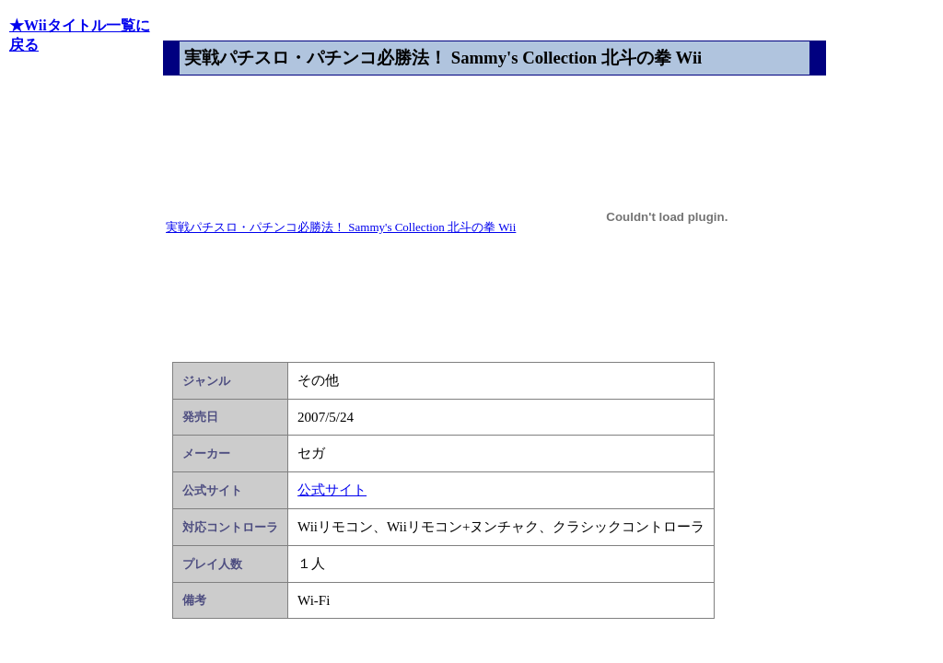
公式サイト (332, 490)
